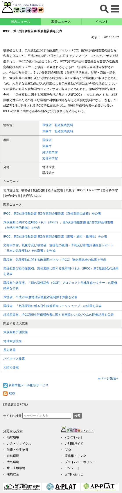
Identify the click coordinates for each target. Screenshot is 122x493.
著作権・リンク (75, 456)
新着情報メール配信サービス (25, 385)
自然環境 (13, 456)
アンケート (72, 468)
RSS (9, 393)
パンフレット (74, 437)
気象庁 (47, 146)
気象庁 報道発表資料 (57, 131)
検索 (77, 415)
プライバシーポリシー (80, 462)
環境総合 (13, 474)
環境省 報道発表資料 (57, 125)
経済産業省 (50, 152)
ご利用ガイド (74, 443)
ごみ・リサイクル (19, 443)
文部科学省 (50, 158)
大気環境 (13, 462)
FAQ (68, 449)
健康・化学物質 (17, 449)
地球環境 (13, 437)
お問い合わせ (74, 474)
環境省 (47, 140)
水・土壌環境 (16, 468)
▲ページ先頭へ (108, 378)
